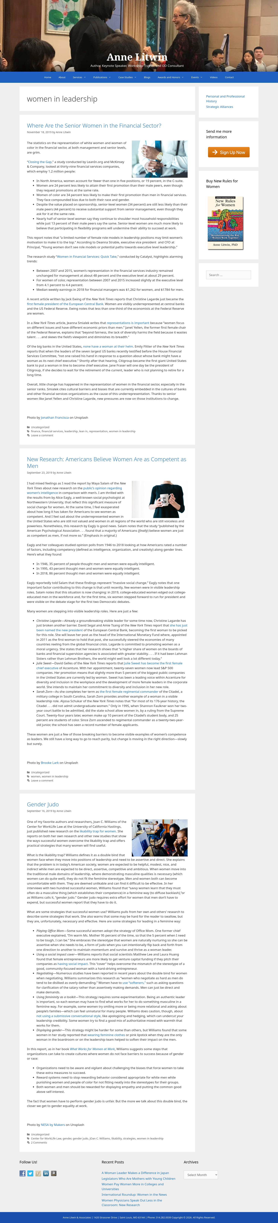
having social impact (72, 964)
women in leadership (122, 431)
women (36, 776)
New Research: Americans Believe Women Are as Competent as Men (106, 462)
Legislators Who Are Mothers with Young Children (139, 1178)
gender (67, 1138)
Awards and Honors (173, 77)
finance (35, 431)
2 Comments (39, 1142)
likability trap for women (98, 831)
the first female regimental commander (129, 691)
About (62, 77)
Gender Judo (43, 804)
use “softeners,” (134, 983)
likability (116, 1138)
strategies (129, 1138)
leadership (71, 431)
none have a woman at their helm (108, 346)
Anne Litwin (137, 57)
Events (198, 77)
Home (47, 77)
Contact (229, 77)
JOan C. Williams (100, 1138)
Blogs (147, 77)
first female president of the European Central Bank (65, 304)
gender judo (80, 1138)
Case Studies (129, 77)
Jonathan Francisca (55, 417)
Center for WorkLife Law (46, 1138)
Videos (214, 77)
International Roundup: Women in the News (134, 1194)
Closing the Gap (40, 162)
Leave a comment (42, 435)
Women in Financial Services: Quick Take (87, 256)
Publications (104, 77)
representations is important (128, 323)
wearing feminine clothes (106, 1035)
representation (98, 431)
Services (81, 77)
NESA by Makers (53, 1125)
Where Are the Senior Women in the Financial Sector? (94, 125)
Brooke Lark (50, 762)
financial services (52, 431)
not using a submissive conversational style (68, 1016)
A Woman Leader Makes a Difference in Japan (135, 1173)
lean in (83, 431)
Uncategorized (40, 427)
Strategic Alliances (219, 107)
